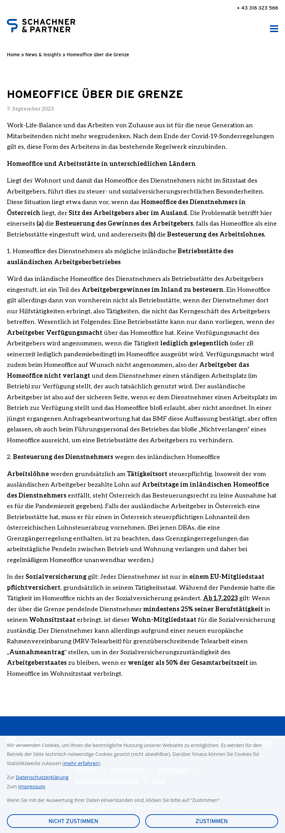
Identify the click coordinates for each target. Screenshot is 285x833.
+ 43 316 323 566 (257, 8)
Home (13, 54)
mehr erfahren (81, 763)
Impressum (31, 786)
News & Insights (43, 54)
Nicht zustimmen (73, 821)
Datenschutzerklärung (42, 777)
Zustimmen (211, 821)
